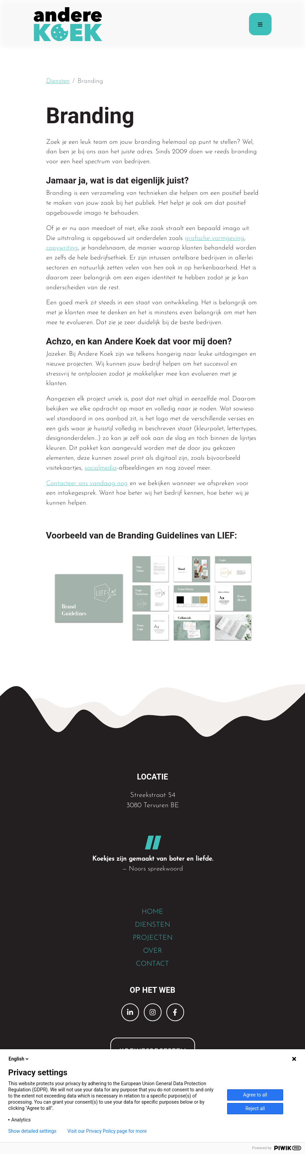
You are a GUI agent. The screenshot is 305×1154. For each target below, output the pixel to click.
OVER (152, 951)
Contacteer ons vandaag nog (87, 483)
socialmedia (101, 468)
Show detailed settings (32, 1131)
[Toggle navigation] (260, 24)
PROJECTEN (152, 938)
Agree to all (255, 1095)
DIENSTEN (152, 925)
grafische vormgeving (214, 238)
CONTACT (152, 964)
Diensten (58, 81)
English (19, 1059)
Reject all (255, 1108)
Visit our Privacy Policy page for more (107, 1131)
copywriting (62, 248)
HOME (152, 912)
